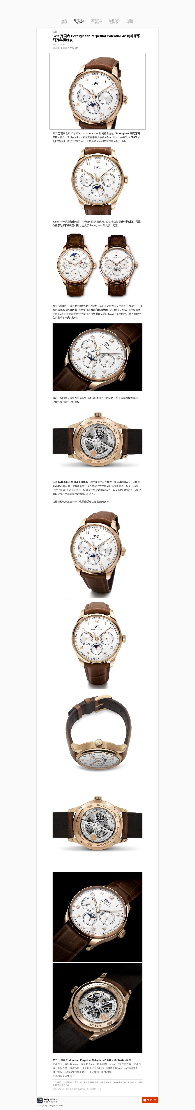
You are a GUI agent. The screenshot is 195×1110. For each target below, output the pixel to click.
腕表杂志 (96, 22)
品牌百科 (114, 22)
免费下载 (150, 1100)
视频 (129, 22)
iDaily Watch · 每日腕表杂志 (49, 1100)
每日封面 (79, 22)
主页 (64, 22)
